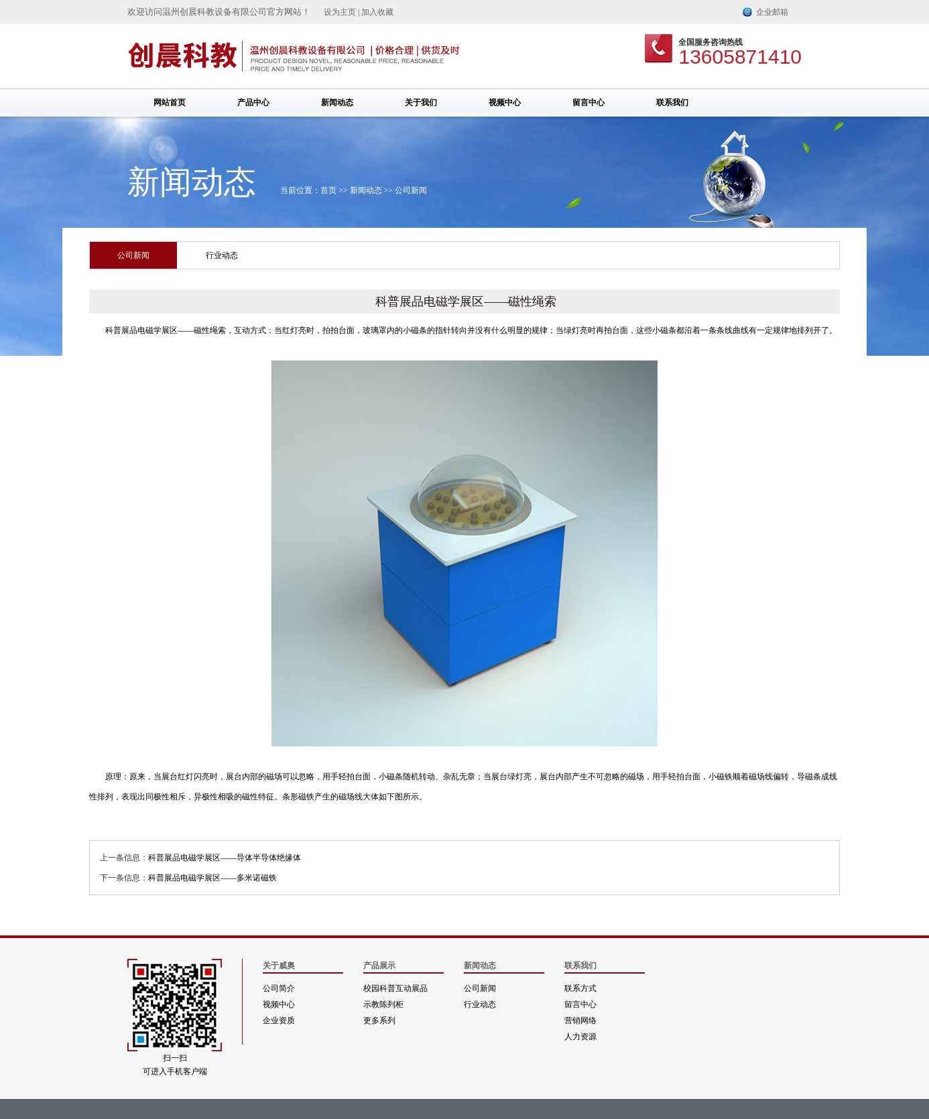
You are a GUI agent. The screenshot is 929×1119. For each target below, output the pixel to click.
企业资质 (279, 1020)
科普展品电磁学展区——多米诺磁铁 (212, 877)
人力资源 (580, 1036)
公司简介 (279, 988)
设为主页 (340, 12)
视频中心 (505, 102)
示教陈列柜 (383, 1004)
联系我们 (672, 102)
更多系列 (379, 1020)
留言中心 (588, 102)
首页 (328, 190)
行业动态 (222, 255)
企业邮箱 (772, 12)
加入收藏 (377, 12)
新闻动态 (337, 102)
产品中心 (253, 102)
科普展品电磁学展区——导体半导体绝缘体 (224, 857)
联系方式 (580, 988)
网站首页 (169, 102)
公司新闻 (411, 190)
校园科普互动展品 (395, 988)
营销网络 (580, 1020)
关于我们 (421, 102)
